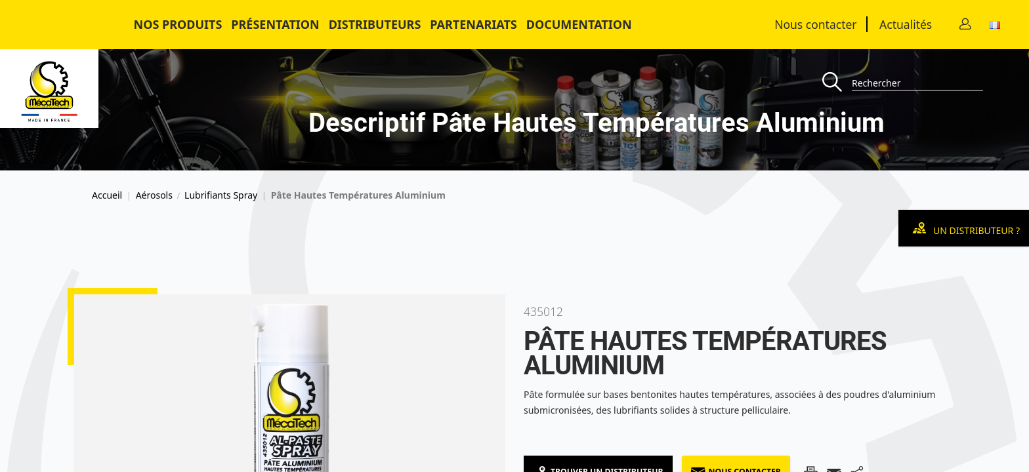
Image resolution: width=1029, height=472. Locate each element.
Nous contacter (815, 24)
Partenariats (473, 24)
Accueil (107, 195)
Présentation (275, 24)
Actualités (905, 24)
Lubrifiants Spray (220, 195)
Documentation (579, 24)
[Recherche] (837, 83)
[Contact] (965, 24)
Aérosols (154, 195)
